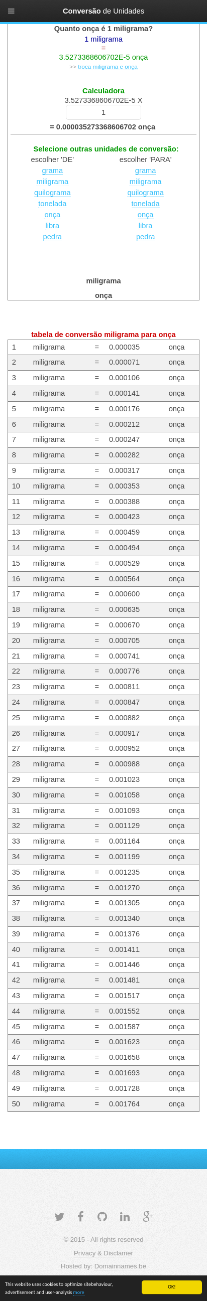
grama (52, 171)
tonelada (52, 204)
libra (52, 226)
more (78, 1292)
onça (52, 215)
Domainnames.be (120, 1266)
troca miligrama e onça (108, 66)
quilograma (52, 193)
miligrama (53, 182)
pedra (52, 237)
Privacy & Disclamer (103, 1253)
